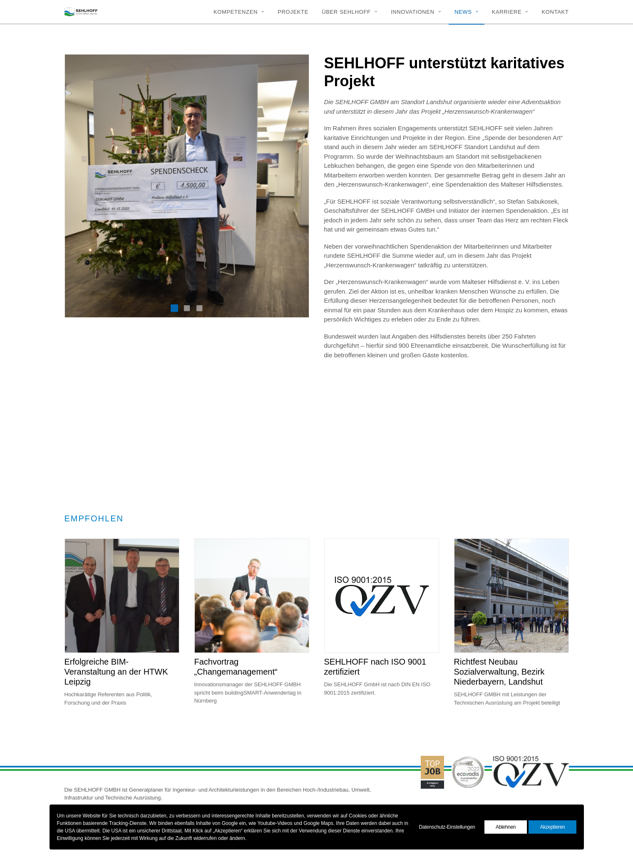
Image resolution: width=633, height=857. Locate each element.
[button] (122, 623)
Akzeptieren (552, 827)
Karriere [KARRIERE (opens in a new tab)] (510, 12)
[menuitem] (241, 12)
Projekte (293, 12)
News (466, 12)
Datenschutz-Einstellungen (447, 827)
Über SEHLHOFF (349, 12)
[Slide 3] (199, 308)
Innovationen (416, 12)
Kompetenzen (238, 12)
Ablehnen (506, 827)
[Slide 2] (187, 308)
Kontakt (555, 12)
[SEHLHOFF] (81, 11)
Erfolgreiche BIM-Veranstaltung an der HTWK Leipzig (116, 699)
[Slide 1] (174, 308)
